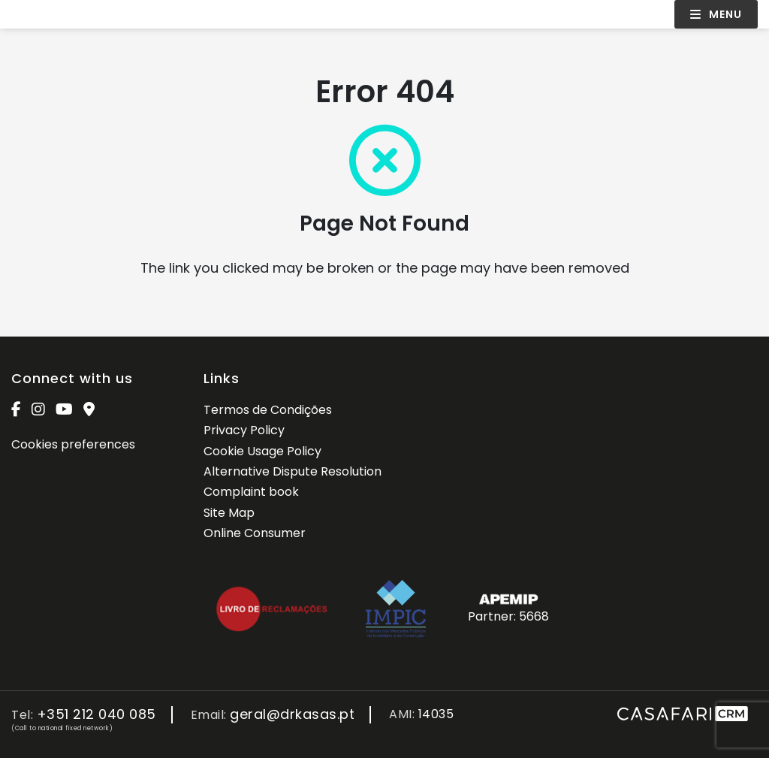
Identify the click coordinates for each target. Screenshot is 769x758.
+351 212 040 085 (96, 714)
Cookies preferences (73, 444)
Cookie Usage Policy (262, 451)
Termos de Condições (268, 409)
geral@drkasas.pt (292, 714)
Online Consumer (255, 533)
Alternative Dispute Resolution (292, 471)
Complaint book (251, 491)
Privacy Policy (244, 430)
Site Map (229, 512)
